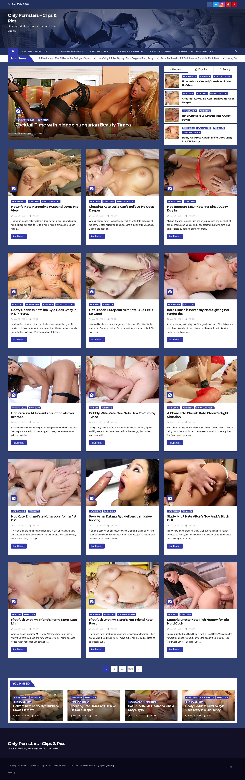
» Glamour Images (69, 51)
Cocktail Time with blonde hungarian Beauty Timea (73, 125)
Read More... (18, 236)
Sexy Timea (43, 120)
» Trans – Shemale (130, 51)
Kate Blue (95, 305)
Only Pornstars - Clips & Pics (36, 743)
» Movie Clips (100, 51)
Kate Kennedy (189, 77)
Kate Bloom (173, 408)
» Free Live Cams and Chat (198, 51)
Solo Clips (108, 305)
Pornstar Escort (222, 77)
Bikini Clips (188, 128)
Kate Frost (95, 614)
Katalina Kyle (204, 128)
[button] (236, 51)
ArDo (38, 134)
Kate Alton (173, 511)
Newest (176, 69)
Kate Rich (172, 614)
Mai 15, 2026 (24, 134)
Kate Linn (16, 614)
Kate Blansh (174, 305)
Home (229, 767)
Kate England (18, 511)
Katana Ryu (95, 511)
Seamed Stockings (25, 120)
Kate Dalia (188, 94)
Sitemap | (12, 772)
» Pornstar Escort (35, 51)
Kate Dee (94, 408)
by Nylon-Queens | (105, 765)
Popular (201, 69)
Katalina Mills (19, 408)
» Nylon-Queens (161, 51)
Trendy (225, 69)
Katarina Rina (189, 111)
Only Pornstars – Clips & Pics (38, 765)
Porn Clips (205, 77)
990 (130, 668)
